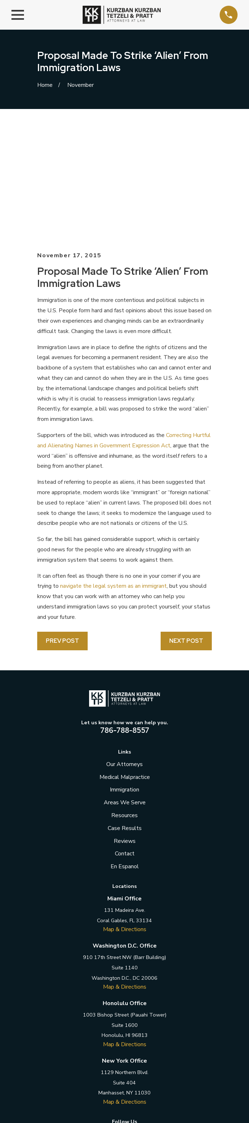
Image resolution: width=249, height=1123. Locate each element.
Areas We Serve (125, 688)
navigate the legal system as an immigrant (113, 472)
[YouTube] (157, 1020)
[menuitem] (89, 1097)
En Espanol (125, 752)
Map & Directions (124, 815)
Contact (125, 739)
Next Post (186, 526)
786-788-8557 (124, 616)
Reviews (125, 727)
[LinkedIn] (124, 1020)
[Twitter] (108, 1020)
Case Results (125, 714)
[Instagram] (141, 1020)
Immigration (124, 675)
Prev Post (62, 526)
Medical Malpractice (124, 663)
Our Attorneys (124, 650)
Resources (124, 701)
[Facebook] (92, 1020)
